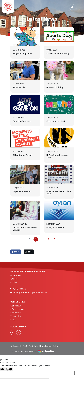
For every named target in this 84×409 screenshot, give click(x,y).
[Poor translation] (9, 369)
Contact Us (15, 305)
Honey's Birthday (54, 87)
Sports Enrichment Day (57, 53)
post (28, 251)
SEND (12, 319)
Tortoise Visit (19, 87)
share (15, 251)
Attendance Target (22, 155)
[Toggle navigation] (79, 7)
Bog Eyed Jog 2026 (22, 53)
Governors (15, 312)
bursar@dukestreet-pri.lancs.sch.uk (30, 292)
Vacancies (15, 316)
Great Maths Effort (55, 121)
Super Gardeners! (22, 191)
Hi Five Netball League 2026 (57, 156)
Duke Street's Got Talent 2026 (58, 192)
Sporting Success (22, 121)
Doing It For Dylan (55, 227)
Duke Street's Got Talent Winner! (25, 228)
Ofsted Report (17, 309)
